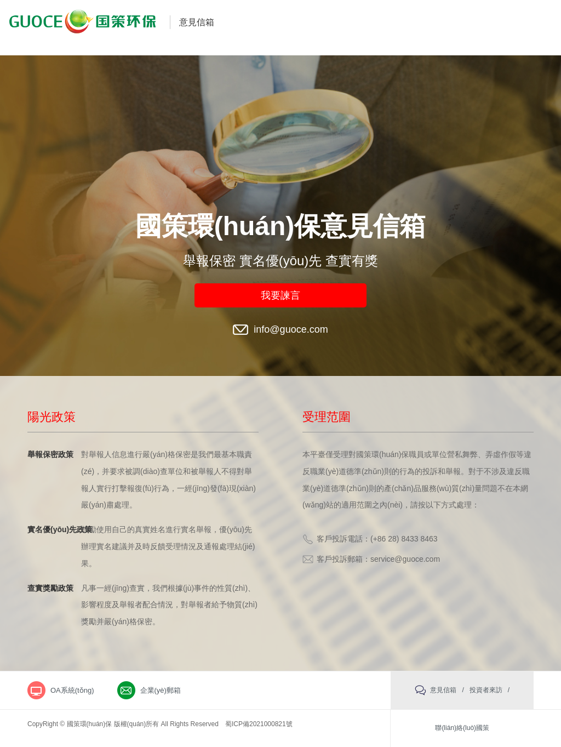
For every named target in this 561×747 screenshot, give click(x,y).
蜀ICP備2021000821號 (259, 724)
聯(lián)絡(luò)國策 (462, 728)
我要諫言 (280, 295)
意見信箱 (196, 22)
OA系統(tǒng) (72, 690)
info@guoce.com (291, 329)
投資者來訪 (486, 690)
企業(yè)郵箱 (160, 690)
